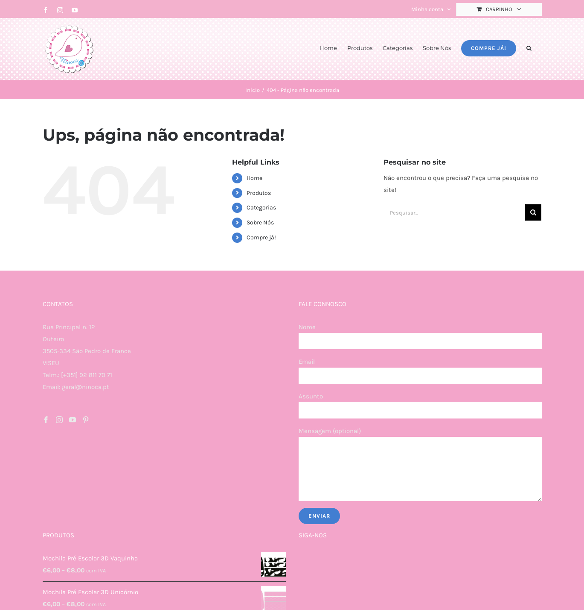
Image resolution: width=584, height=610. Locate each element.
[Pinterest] (85, 419)
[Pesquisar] (533, 212)
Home (254, 178)
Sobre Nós (260, 222)
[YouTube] (72, 419)
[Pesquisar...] (454, 212)
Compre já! (261, 237)
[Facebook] (46, 419)
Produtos (259, 193)
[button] (529, 47)
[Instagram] (59, 419)
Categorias (261, 207)
